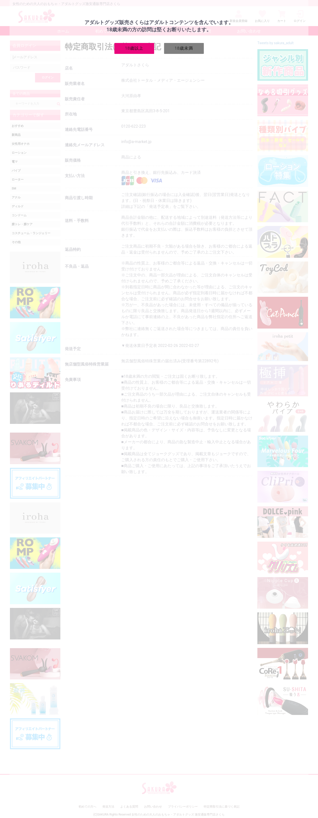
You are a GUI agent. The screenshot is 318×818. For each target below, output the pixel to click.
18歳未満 (184, 48)
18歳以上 (134, 48)
